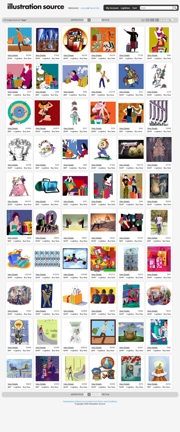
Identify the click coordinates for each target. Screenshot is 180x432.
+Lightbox (18, 58)
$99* (121, 58)
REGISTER (94, 8)
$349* (10, 58)
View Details (13, 55)
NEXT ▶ (105, 20)
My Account (112, 8)
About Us (80, 401)
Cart (134, 8)
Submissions (68, 401)
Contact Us (91, 401)
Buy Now (27, 58)
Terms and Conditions (107, 401)
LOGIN (83, 8)
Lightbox (125, 8)
